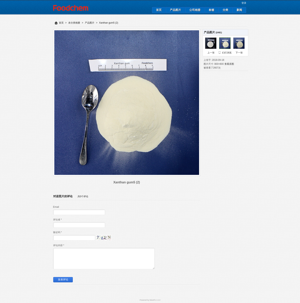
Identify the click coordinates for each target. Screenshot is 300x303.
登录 (244, 3)
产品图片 (89, 22)
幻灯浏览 (227, 52)
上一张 (211, 52)
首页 (61, 22)
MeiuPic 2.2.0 (155, 300)
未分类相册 (74, 22)
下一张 (239, 52)
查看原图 (229, 64)
